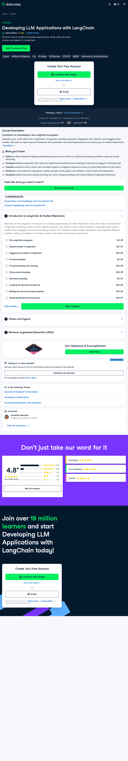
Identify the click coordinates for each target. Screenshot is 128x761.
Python (13, 14)
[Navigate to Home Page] (11, 4)
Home (4, 14)
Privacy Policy (79, 99)
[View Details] (122, 319)
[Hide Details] (122, 216)
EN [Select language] (116, 4)
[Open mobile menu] (124, 4)
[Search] (109, 4)
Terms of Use (65, 99)
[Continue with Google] (64, 74)
